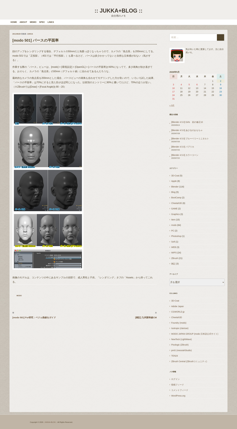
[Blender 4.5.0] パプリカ (182, 147)
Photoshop (176, 236)
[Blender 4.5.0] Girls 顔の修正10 (187, 122)
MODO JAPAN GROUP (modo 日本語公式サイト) (194, 334)
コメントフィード (179, 390)
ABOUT (23, 22)
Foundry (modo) (178, 323)
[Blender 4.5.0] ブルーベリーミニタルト (190, 138)
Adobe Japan (177, 306)
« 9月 (171, 105)
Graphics (175, 214)
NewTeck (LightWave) (181, 339)
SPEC (42, 22)
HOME (14, 22)
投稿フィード (177, 384)
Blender (175, 186)
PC (172, 230)
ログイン (175, 379)
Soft (173, 242)
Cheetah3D (176, 203)
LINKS (51, 22)
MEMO (33, 22)
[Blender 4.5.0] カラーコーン (184, 155)
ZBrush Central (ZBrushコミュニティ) (189, 361)
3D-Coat (175, 175)
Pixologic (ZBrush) (179, 345)
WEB (173, 247)
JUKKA (30, 34)
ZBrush (174, 258)
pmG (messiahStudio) (181, 350)
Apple (174, 181)
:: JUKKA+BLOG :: (118, 11)
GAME (174, 208)
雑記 (173, 263)
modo (19, 295)
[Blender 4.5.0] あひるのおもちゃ (187, 130)
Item (173, 219)
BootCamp (176, 197)
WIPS (174, 252)
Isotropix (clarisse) (179, 328)
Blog (173, 192)
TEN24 (174, 356)
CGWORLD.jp (178, 312)
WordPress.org (178, 396)
